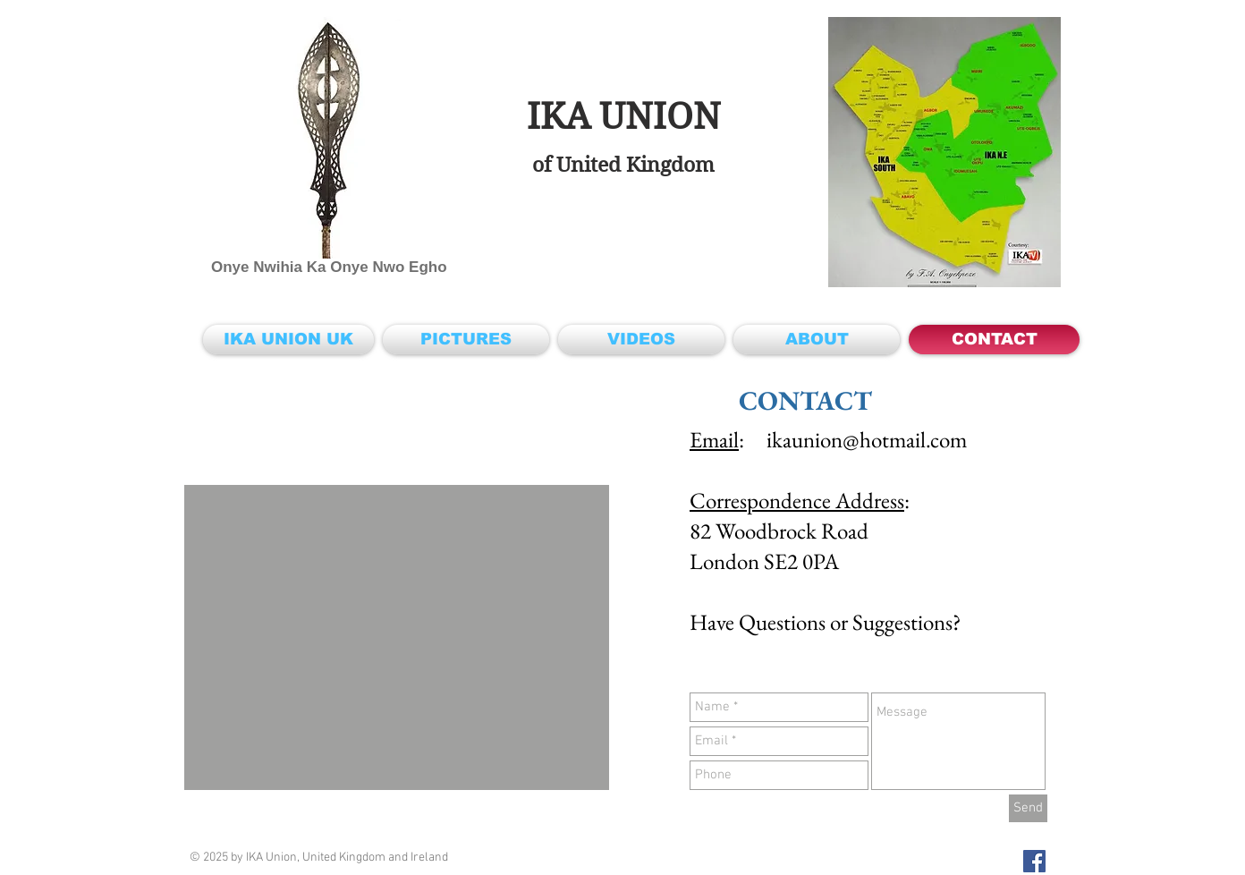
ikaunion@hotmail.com (866, 439)
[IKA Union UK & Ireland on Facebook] (1034, 861)
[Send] (1028, 808)
